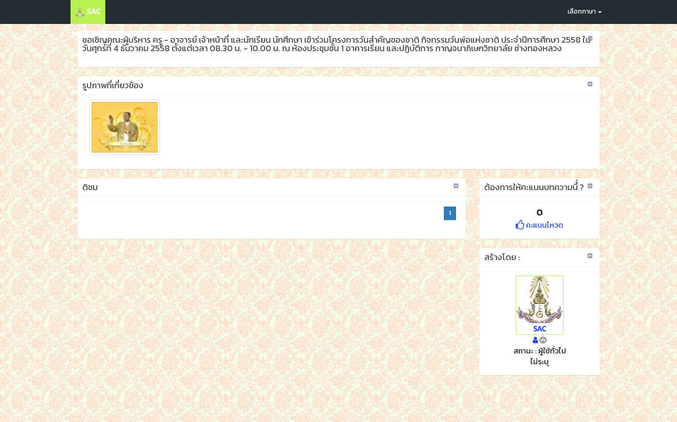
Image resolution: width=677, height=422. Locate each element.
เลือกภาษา (584, 11)
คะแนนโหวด (539, 224)
